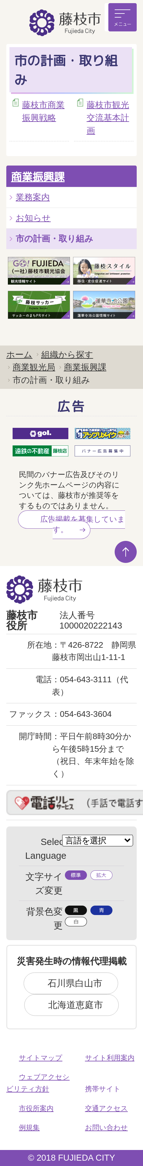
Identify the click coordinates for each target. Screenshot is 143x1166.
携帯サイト (103, 1089)
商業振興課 (38, 176)
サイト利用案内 (109, 1058)
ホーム (19, 354)
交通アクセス (106, 1108)
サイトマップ (40, 1058)
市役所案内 (36, 1108)
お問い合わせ (106, 1127)
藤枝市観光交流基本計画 (108, 117)
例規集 (29, 1127)
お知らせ (33, 218)
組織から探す (67, 354)
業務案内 (33, 197)
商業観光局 (34, 367)
